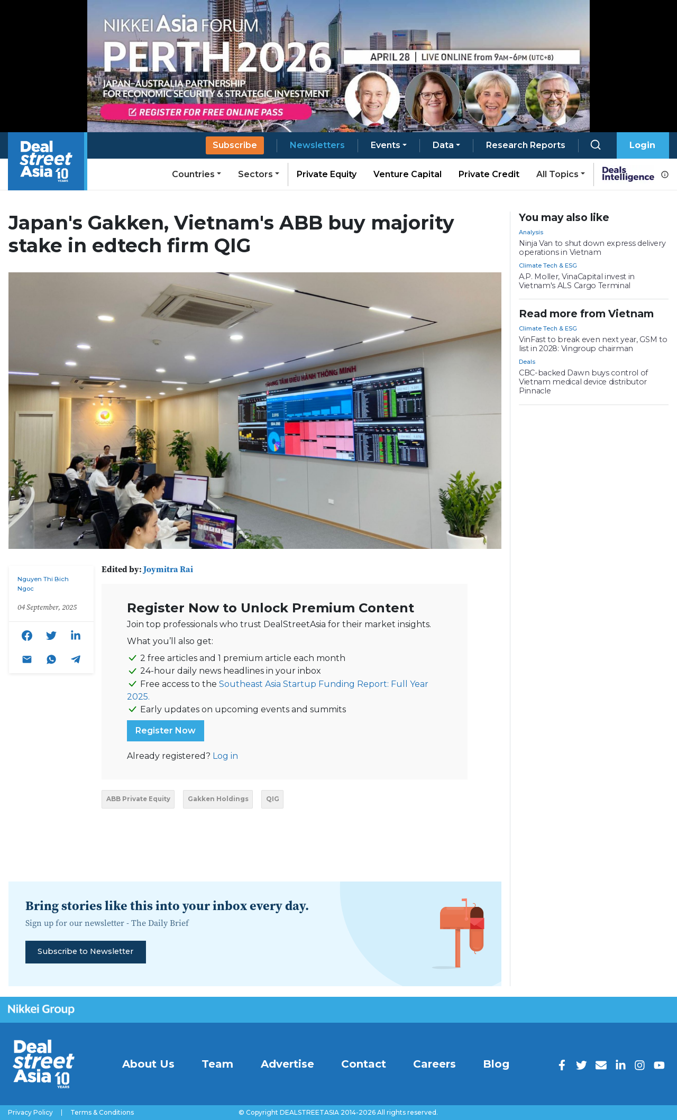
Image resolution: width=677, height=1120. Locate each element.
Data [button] (443, 145)
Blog (496, 1064)
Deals (527, 361)
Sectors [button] (255, 174)
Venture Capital (407, 174)
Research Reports (525, 145)
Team (217, 1064)
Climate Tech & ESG (548, 265)
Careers (434, 1064)
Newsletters (317, 145)
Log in (225, 756)
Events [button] (385, 145)
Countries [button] (193, 174)
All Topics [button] (557, 174)
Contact (363, 1064)
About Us (148, 1064)
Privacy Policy (30, 1112)
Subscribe (235, 145)
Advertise (287, 1064)
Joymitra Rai (168, 569)
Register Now (165, 731)
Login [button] (642, 145)
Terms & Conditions (102, 1112)
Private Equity (326, 174)
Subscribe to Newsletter (85, 951)
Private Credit (489, 174)
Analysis (531, 232)
